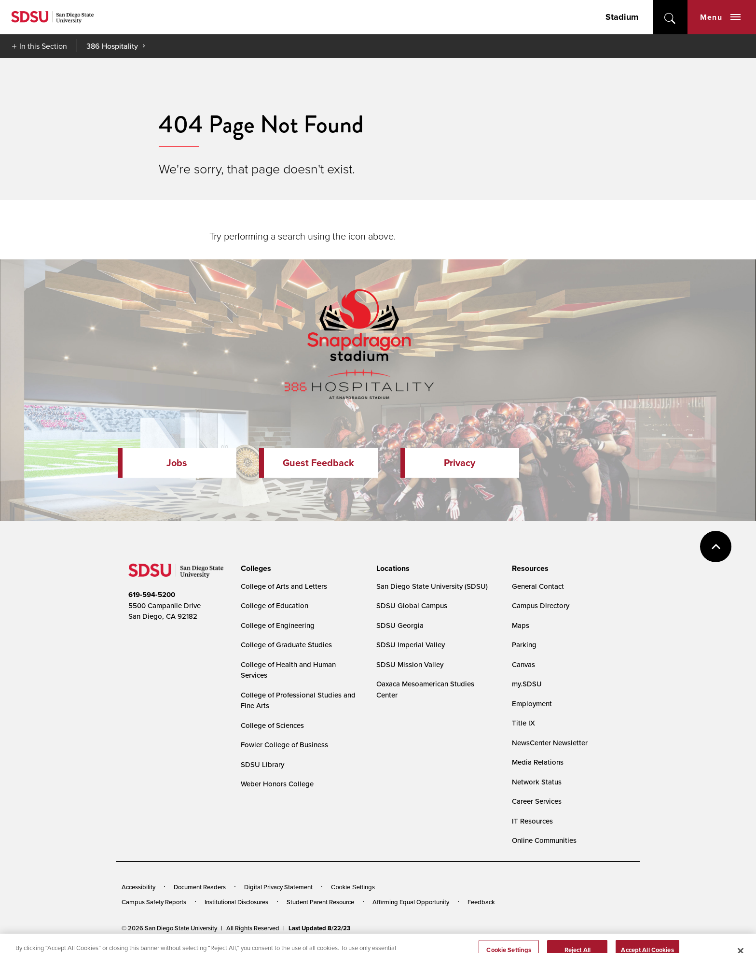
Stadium (621, 17)
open (670, 17)
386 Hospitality (112, 46)
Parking (524, 645)
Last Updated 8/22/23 (320, 928)
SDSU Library (262, 764)
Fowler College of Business (284, 745)
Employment (532, 703)
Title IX (523, 723)
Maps (520, 625)
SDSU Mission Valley (409, 664)
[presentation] (254, 568)
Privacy (459, 462)
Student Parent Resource (320, 901)
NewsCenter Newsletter (550, 743)
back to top (715, 546)
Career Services (537, 801)
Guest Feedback (318, 462)
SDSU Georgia (400, 625)
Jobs (176, 462)
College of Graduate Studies (286, 645)
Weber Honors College (277, 784)
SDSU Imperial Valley (410, 645)
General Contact (538, 586)
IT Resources (532, 821)
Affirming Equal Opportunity (410, 901)
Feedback (481, 901)
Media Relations (538, 762)
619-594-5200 (151, 594)
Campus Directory (540, 605)
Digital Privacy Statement (278, 886)
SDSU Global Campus (411, 605)
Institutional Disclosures (236, 901)
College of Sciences (272, 725)
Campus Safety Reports (154, 901)
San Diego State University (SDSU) (432, 586)
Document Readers (200, 886)
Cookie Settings (353, 887)
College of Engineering (278, 625)
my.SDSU (527, 684)
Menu (720, 17)
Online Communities (544, 840)
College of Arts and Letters (284, 586)
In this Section (43, 46)
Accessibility (138, 886)
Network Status (537, 782)
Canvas (523, 664)
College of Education (274, 605)
